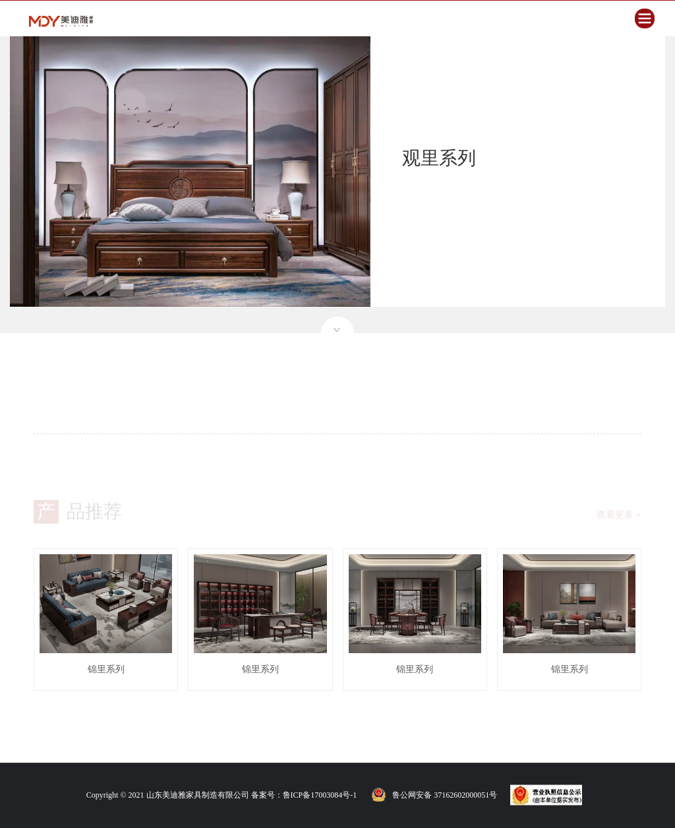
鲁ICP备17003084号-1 (320, 795)
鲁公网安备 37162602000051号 (444, 795)
